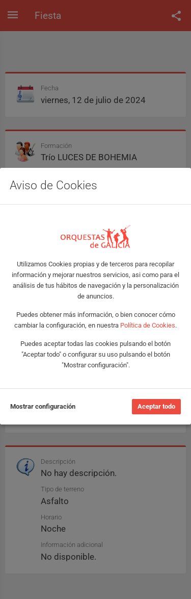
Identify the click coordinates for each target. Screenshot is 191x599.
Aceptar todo (156, 406)
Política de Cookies (147, 325)
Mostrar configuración (42, 406)
